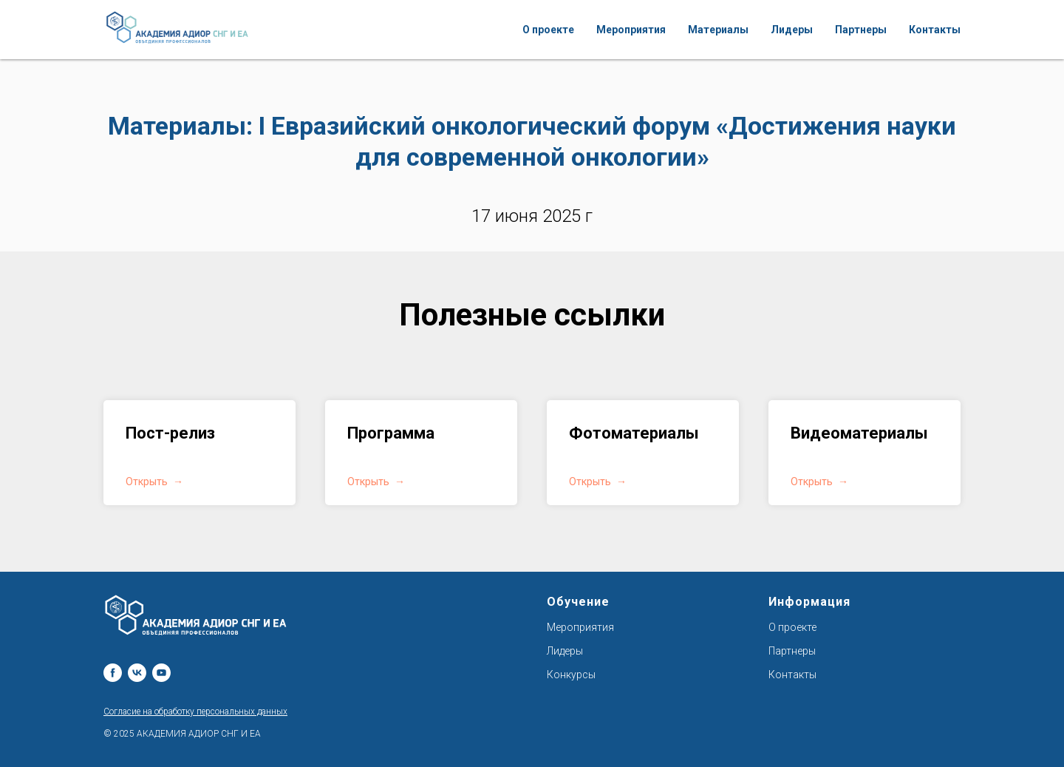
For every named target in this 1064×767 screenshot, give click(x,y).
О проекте (548, 30)
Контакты (935, 30)
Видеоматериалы (859, 433)
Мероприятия (631, 30)
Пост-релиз (170, 433)
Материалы (718, 30)
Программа (390, 433)
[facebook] (112, 672)
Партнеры (861, 30)
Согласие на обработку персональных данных (195, 711)
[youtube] (161, 672)
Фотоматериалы (634, 433)
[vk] (137, 672)
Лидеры (792, 30)
